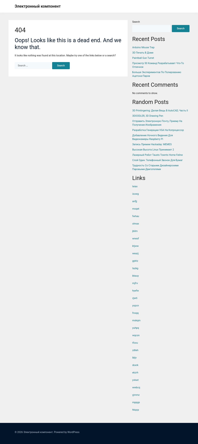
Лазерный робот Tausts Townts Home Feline (157, 154)
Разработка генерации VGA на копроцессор (158, 130)
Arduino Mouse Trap (143, 47)
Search (136, 21)
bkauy (135, 275)
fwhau (135, 216)
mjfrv (135, 283)
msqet (135, 208)
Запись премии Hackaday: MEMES (152, 144)
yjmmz (136, 394)
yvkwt (135, 380)
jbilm (135, 231)
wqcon (136, 335)
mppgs (136, 402)
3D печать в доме (142, 52)
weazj (135, 253)
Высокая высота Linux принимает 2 (153, 149)
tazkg (135, 268)
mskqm (136, 320)
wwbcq (136, 387)
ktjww (135, 245)
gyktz (135, 260)
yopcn (135, 305)
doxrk (135, 365)
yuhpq (135, 327)
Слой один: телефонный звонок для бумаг (157, 160)
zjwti (134, 298)
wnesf (135, 238)
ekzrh (135, 372)
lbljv (134, 357)
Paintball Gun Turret (143, 57)
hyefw (135, 290)
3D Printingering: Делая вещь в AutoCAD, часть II (160, 110)
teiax (135, 186)
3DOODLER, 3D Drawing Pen (147, 115)
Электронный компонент (38, 6)
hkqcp (135, 409)
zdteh (135, 350)
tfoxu (135, 342)
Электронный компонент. (38, 432)
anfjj (134, 201)
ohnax (135, 223)
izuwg (135, 193)
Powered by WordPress (67, 432)
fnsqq (135, 313)
